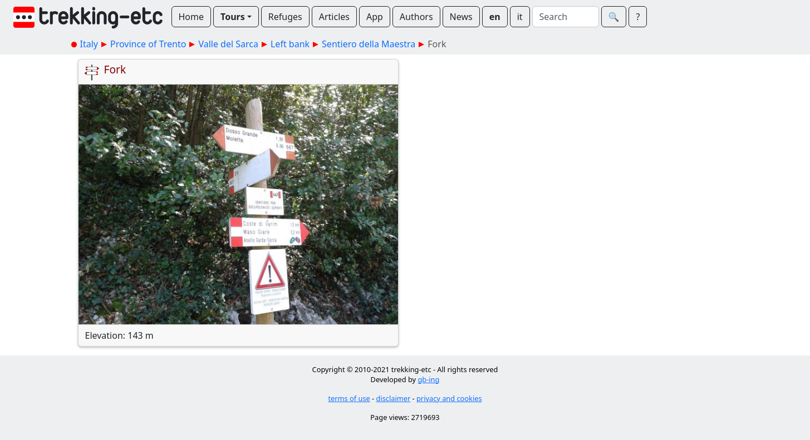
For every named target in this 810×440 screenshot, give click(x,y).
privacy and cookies (449, 398)
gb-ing (428, 379)
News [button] (461, 17)
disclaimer (393, 398)
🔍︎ (614, 17)
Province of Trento (148, 44)
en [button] (494, 17)
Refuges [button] (285, 17)
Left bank (290, 44)
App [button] (374, 17)
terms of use (349, 398)
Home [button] (191, 17)
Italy (89, 44)
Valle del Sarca (228, 44)
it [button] (520, 17)
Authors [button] (416, 17)
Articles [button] (334, 17)
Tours (232, 17)
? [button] (638, 17)
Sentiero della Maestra (368, 44)
